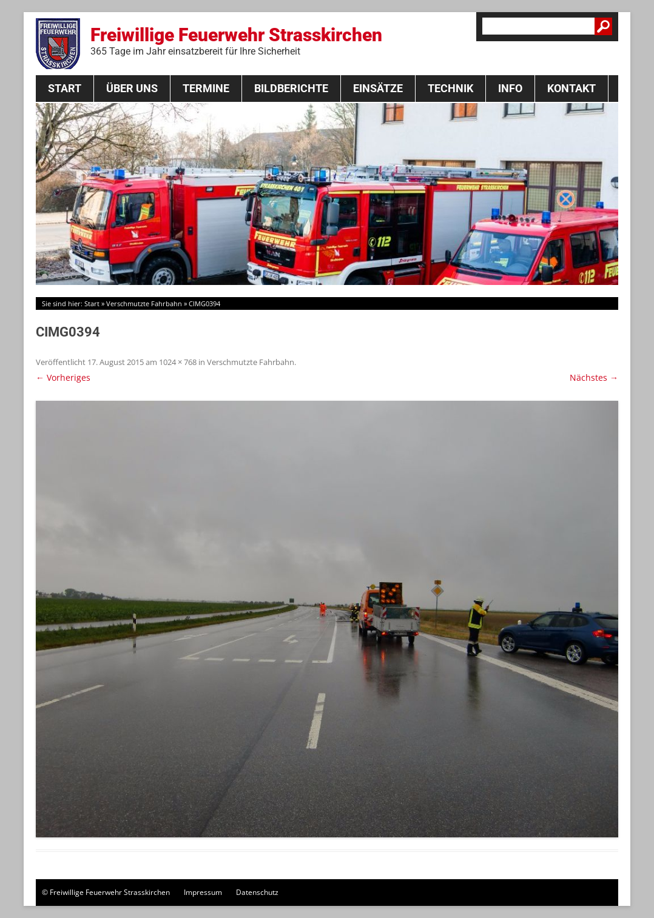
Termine (206, 88)
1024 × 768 (178, 362)
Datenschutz (257, 892)
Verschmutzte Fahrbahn (144, 303)
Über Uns (132, 88)
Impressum (203, 892)
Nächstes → (594, 377)
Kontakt (571, 88)
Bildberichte (291, 88)
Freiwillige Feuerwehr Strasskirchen (236, 40)
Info (510, 88)
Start (64, 88)
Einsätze (378, 88)
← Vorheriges (63, 377)
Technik (450, 88)
